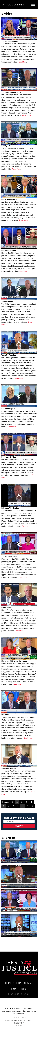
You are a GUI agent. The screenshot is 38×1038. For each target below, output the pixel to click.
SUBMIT (19, 826)
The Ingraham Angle (9, 41)
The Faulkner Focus (9, 557)
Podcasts (28, 983)
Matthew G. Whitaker (13, 5)
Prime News (6, 608)
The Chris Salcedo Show (11, 92)
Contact (23, 989)
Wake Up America (8, 355)
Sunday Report (7, 301)
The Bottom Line (9, 935)
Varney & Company (10, 861)
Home (8, 983)
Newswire (5, 715)
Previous (5, 802)
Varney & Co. (6, 146)
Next (32, 806)
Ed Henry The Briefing (10, 508)
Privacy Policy (19, 1018)
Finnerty (5, 886)
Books (14, 989)
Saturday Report (8, 409)
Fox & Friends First (9, 199)
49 (27, 806)
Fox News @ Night (8, 250)
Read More (22, 62)
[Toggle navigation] (33, 4)
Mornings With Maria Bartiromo (14, 661)
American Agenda (8, 768)
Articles (17, 983)
